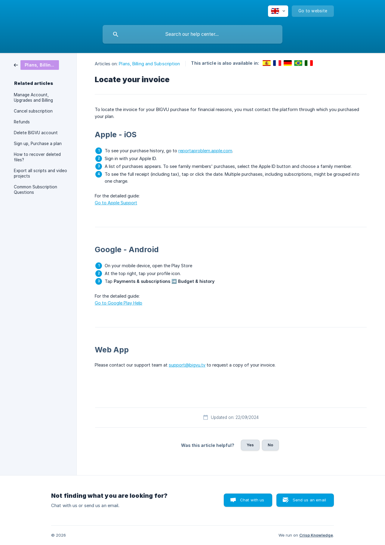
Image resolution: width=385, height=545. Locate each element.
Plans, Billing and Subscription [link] (149, 63)
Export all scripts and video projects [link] (40, 173)
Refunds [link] (22, 121)
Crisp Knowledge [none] (316, 535)
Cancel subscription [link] (33, 111)
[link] (36, 64)
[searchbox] (192, 34)
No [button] (270, 444)
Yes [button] (250, 444)
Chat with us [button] (252, 499)
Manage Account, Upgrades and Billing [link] (33, 97)
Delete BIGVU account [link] (36, 132)
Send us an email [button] (309, 499)
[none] (278, 11)
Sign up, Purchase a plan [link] (38, 143)
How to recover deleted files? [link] (37, 157)
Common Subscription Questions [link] (35, 189)
